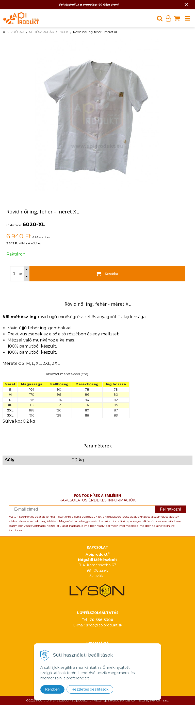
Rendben (52, 689)
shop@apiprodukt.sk (104, 625)
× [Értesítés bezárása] (186, 4)
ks (20, 274)
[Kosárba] (107, 273)
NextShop (100, 700)
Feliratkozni (170, 509)
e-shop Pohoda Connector (127, 700)
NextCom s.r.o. (159, 700)
